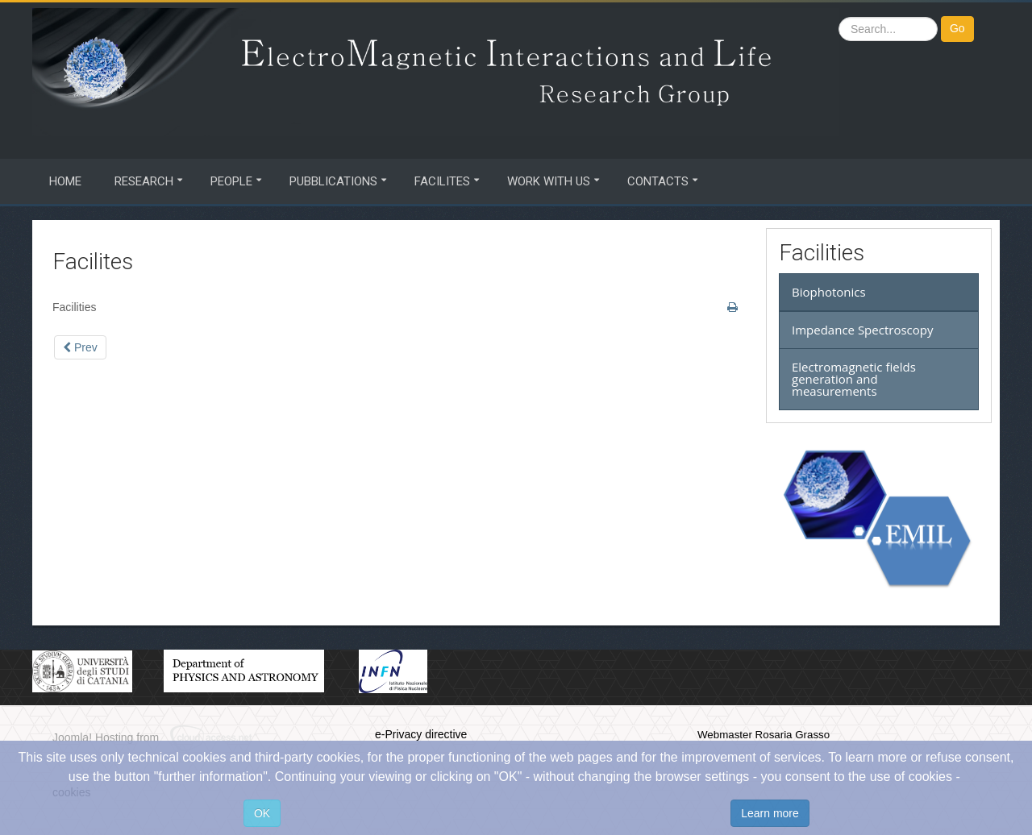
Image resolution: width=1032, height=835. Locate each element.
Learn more (770, 813)
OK (262, 813)
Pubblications (333, 181)
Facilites (442, 181)
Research (143, 181)
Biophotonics (829, 292)
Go (957, 28)
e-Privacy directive (421, 734)
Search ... (838, 16)
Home (65, 181)
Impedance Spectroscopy (862, 330)
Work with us (548, 181)
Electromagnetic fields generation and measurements (854, 379)
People (231, 181)
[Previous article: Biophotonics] (80, 347)
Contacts (658, 181)
